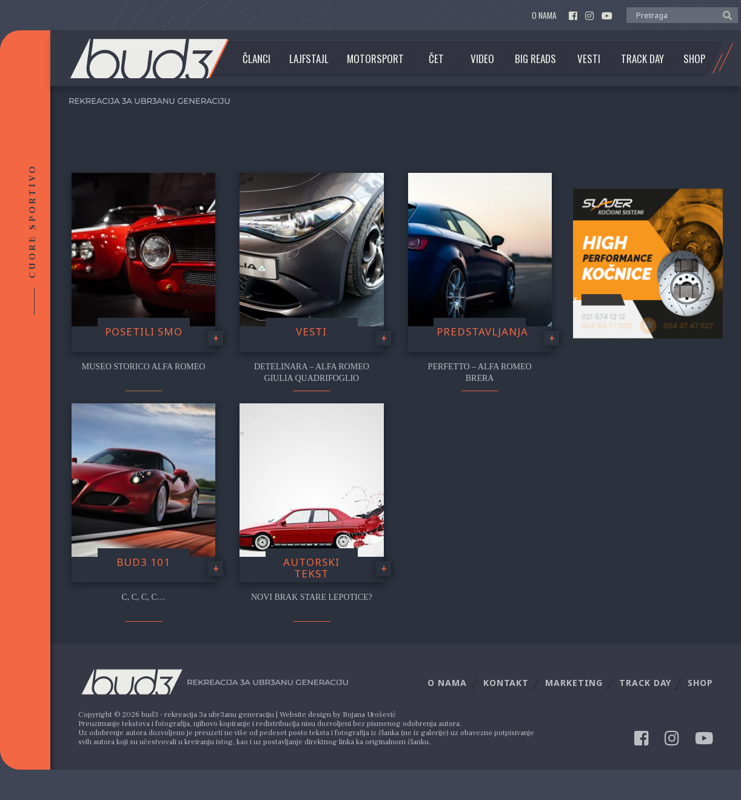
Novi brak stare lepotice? (311, 597)
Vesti (588, 59)
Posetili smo (144, 331)
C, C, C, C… (143, 597)
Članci (256, 59)
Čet (436, 59)
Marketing (574, 682)
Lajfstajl (309, 59)
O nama (544, 15)
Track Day (642, 59)
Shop (694, 59)
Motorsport (375, 59)
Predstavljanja (482, 331)
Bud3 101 (143, 562)
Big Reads (535, 59)
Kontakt (506, 682)
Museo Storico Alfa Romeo (144, 366)
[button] (724, 14)
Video (482, 59)
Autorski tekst (311, 567)
